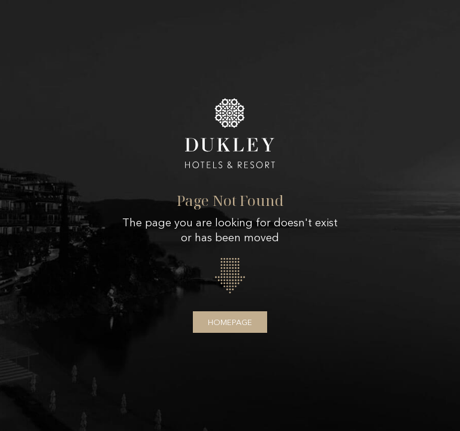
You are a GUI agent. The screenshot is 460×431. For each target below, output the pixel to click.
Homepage (230, 322)
